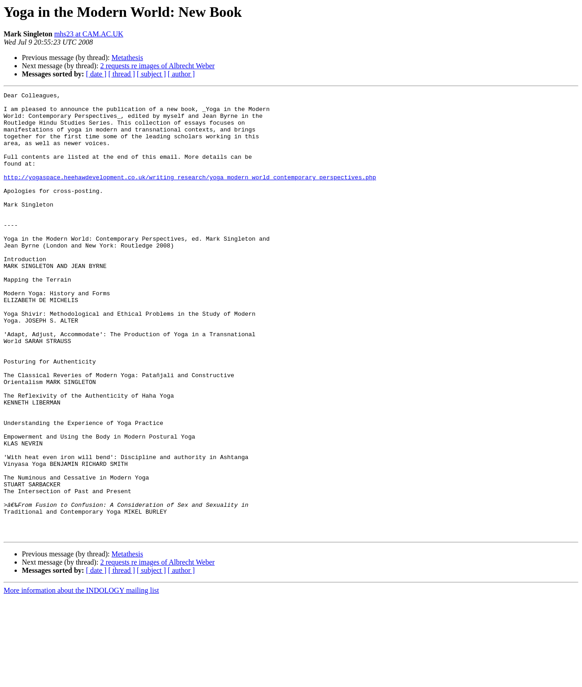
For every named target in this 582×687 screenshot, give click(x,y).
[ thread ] (121, 74)
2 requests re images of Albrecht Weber (157, 66)
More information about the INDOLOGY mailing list (81, 679)
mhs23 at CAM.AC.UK (88, 34)
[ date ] (96, 74)
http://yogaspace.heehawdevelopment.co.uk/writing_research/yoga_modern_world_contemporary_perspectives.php (190, 195)
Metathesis (127, 57)
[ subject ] (151, 74)
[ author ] (181, 74)
